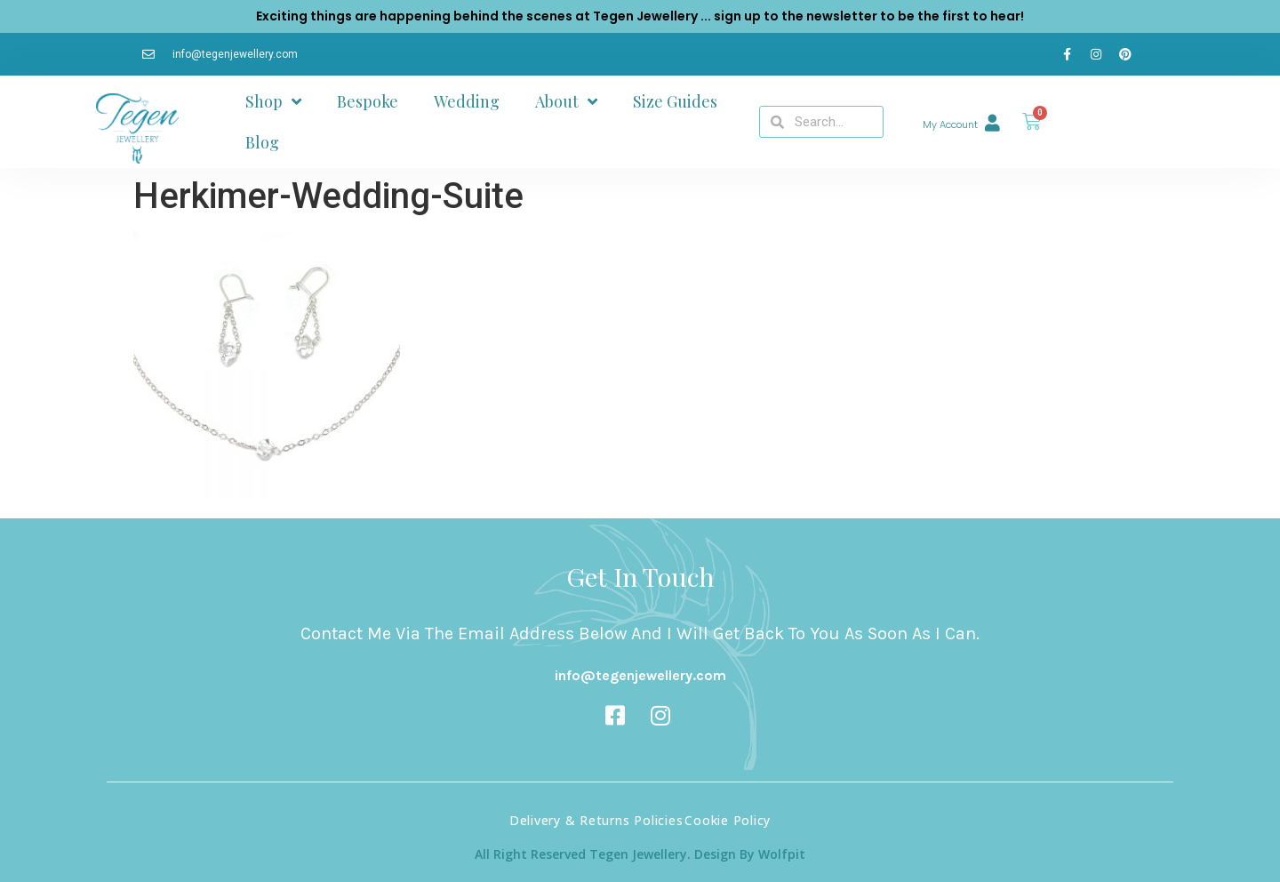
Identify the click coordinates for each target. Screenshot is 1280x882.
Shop (273, 101)
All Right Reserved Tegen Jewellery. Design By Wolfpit (640, 854)
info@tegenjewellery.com (640, 675)
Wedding (467, 101)
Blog (262, 142)
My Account (950, 124)
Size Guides (675, 101)
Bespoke (367, 101)
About (566, 101)
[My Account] (992, 122)
